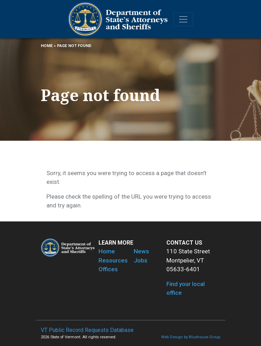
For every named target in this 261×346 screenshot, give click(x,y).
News (141, 251)
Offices (108, 269)
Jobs (140, 260)
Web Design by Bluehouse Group (190, 337)
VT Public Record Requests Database (87, 330)
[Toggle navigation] (183, 19)
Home (47, 46)
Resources (113, 260)
